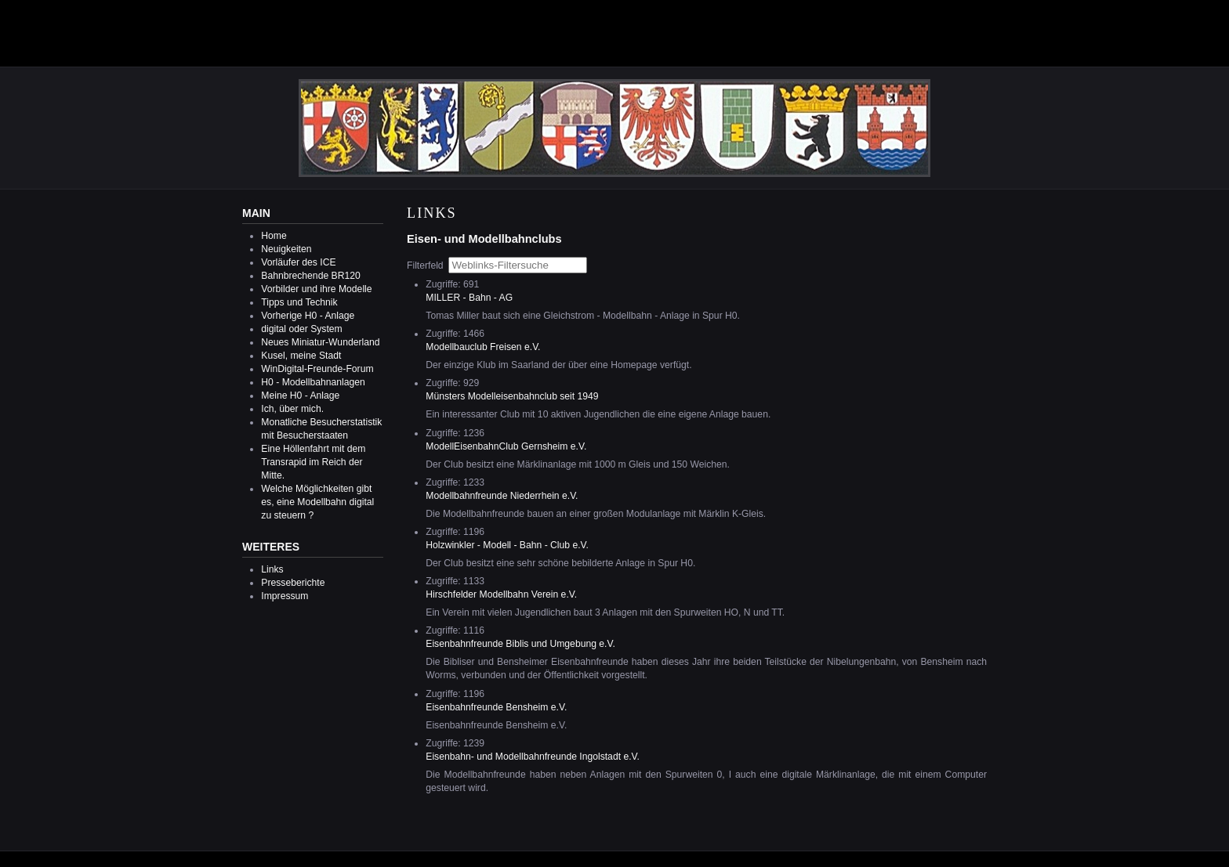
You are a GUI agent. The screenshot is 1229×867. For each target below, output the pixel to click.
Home (273, 235)
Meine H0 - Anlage (300, 395)
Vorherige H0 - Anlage (307, 315)
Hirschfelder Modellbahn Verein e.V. (501, 594)
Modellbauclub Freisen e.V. (483, 346)
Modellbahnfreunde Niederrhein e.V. (502, 495)
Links (272, 569)
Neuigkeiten (286, 249)
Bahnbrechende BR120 (310, 275)
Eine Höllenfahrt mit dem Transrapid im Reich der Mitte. (313, 462)
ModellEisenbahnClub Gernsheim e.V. (506, 446)
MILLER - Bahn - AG (469, 297)
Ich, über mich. (292, 408)
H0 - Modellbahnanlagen (312, 382)
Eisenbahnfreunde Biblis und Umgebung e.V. (520, 643)
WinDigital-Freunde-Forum (317, 368)
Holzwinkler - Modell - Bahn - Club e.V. (507, 545)
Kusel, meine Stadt (301, 355)
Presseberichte (292, 582)
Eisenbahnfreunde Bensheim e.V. (496, 707)
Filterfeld (426, 265)
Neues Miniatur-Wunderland (320, 342)
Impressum (284, 596)
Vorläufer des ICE (298, 262)
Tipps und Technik (299, 302)
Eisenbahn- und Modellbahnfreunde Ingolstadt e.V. (533, 756)
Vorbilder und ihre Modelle (316, 289)
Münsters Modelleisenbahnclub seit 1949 (512, 396)
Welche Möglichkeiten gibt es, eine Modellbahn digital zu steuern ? (317, 502)
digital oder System (301, 328)
